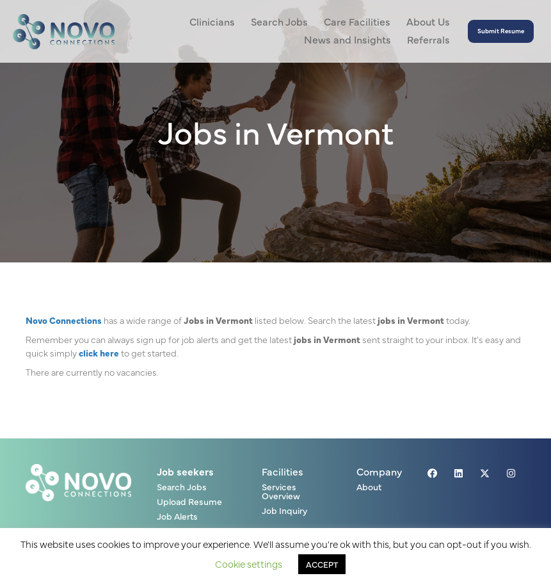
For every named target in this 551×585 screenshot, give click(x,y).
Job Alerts (177, 516)
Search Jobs (182, 487)
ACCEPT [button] (322, 564)
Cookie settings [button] (248, 563)
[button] (501, 32)
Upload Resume (189, 502)
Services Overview (281, 492)
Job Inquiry (284, 511)
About (368, 487)
